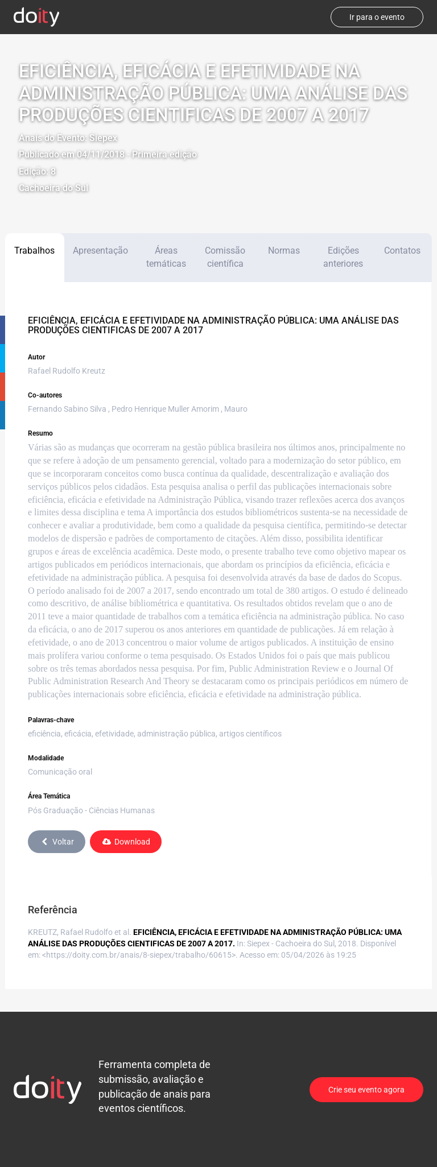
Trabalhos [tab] (34, 250)
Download (125, 841)
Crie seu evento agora (366, 1089)
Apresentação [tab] (100, 250)
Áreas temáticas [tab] (166, 257)
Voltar (56, 841)
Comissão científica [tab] (225, 257)
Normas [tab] (284, 250)
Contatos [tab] (402, 250)
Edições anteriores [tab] (343, 257)
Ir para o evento (377, 17)
